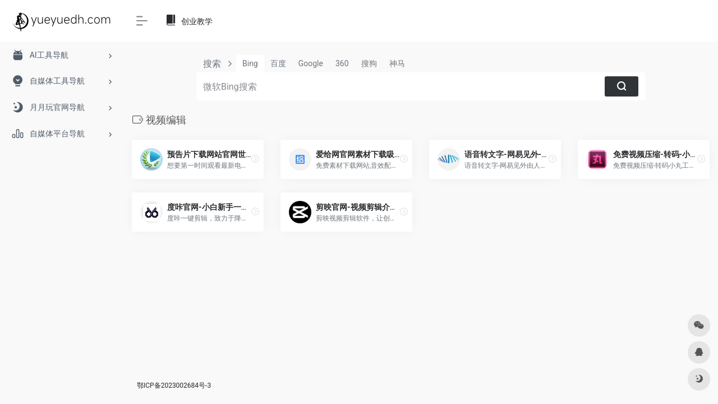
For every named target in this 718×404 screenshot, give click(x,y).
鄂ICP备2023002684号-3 (174, 385)
